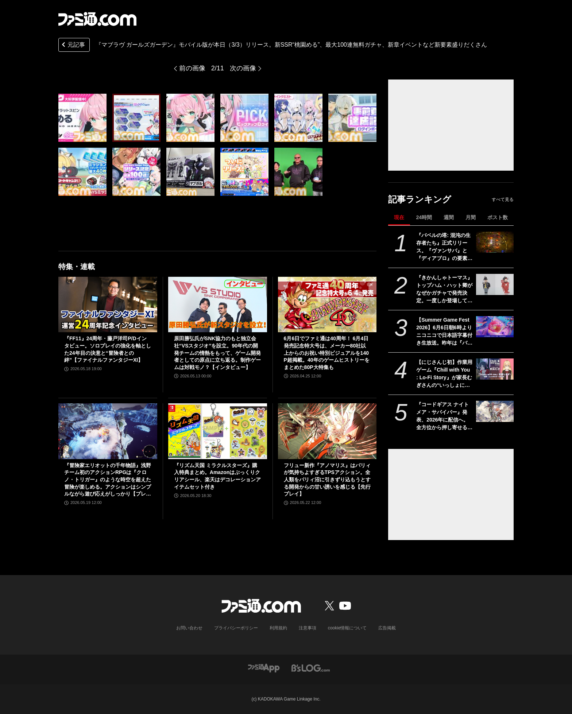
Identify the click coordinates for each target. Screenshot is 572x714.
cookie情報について (347, 627)
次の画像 (243, 68)
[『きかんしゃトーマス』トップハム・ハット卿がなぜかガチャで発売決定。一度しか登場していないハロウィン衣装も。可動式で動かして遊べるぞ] (495, 284)
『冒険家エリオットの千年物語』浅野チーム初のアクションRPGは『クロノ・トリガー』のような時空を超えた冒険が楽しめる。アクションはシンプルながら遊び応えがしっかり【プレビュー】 (107, 480)
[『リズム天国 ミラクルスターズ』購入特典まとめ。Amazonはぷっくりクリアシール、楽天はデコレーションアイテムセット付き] (217, 431)
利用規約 (278, 627)
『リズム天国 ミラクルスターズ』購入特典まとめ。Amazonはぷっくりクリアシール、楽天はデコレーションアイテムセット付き (217, 476)
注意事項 (307, 627)
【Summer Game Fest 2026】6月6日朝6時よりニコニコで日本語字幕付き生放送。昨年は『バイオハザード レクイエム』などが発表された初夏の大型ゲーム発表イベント (444, 332)
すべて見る (503, 199)
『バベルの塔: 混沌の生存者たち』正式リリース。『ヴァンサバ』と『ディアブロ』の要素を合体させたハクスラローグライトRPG (444, 247)
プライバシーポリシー (236, 627)
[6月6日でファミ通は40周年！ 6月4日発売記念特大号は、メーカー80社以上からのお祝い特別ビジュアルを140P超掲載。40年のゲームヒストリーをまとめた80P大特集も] (327, 304)
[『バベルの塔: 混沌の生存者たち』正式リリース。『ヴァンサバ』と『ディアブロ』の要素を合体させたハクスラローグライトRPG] (495, 242)
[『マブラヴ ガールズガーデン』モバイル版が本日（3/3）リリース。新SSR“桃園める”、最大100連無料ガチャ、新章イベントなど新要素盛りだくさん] (82, 118)
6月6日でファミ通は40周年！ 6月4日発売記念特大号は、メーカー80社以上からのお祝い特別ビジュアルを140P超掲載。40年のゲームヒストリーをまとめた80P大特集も (327, 352)
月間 (470, 217)
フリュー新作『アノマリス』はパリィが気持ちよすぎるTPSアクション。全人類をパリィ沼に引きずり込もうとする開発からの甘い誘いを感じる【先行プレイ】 (327, 479)
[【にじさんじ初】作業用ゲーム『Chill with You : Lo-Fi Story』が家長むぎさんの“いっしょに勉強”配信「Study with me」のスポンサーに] (495, 369)
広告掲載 (387, 627)
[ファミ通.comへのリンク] (97, 19)
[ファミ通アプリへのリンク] (263, 667)
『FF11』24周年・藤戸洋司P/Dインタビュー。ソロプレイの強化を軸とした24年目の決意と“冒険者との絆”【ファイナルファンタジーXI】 (107, 349)
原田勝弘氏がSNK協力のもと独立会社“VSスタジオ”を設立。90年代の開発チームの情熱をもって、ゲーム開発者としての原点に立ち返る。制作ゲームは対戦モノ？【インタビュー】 (217, 352)
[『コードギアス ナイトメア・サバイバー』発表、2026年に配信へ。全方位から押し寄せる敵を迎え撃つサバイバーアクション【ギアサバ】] (495, 411)
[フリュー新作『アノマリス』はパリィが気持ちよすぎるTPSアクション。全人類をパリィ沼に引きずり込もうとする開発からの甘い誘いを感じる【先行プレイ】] (327, 431)
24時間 (424, 217)
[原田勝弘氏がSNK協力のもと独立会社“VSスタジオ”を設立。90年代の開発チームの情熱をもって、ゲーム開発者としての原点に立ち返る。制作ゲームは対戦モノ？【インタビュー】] (217, 304)
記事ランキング (419, 199)
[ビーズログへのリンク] (310, 667)
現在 (399, 217)
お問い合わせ (189, 627)
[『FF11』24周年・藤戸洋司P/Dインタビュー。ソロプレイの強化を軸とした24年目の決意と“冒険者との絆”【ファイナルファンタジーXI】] (107, 304)
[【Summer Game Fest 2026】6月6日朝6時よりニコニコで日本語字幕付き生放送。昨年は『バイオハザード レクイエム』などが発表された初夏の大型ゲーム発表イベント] (495, 326)
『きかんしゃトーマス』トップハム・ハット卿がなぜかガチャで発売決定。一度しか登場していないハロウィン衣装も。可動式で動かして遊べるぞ (444, 289)
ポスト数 (497, 217)
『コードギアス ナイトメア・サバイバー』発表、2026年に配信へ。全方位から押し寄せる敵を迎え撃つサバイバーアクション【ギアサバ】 (444, 416)
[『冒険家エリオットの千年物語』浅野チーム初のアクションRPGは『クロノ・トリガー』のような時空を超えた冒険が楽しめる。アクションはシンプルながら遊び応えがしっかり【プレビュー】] (107, 431)
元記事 (72, 45)
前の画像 (192, 68)
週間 (449, 217)
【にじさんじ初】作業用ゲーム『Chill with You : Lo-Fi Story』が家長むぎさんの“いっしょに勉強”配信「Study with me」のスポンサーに (444, 374)
